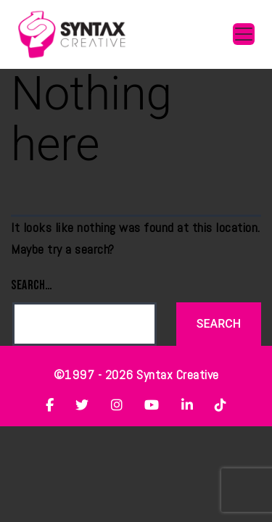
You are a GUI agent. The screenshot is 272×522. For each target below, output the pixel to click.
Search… (32, 285)
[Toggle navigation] (244, 34)
